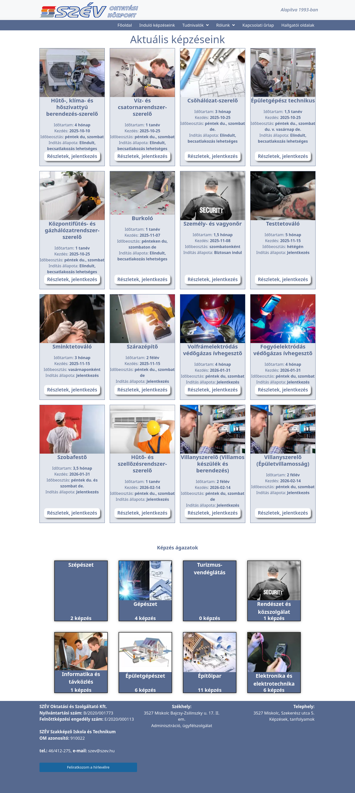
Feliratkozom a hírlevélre (88, 767)
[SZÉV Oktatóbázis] (270, 755)
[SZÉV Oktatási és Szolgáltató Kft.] (181, 762)
